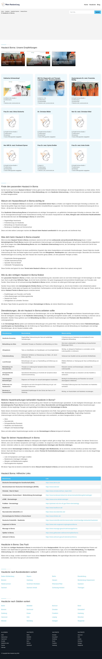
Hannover (80, 635)
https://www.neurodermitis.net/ (55, 512)
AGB (2, 635)
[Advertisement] (51, 26)
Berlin (28, 635)
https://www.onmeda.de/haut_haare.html (59, 491)
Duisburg (54, 639)
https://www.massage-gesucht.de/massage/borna (61, 528)
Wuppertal (80, 645)
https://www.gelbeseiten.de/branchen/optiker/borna (62, 533)
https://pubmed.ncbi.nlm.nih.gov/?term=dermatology (62, 503)
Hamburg (54, 645)
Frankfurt (54, 643)
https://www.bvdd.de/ (52, 487)
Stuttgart (80, 643)
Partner (3, 645)
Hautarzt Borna (24, 11)
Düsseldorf (55, 637)
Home (86, 4)
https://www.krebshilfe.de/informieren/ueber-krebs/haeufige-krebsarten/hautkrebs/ (72, 520)
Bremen (29, 643)
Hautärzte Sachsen (15, 11)
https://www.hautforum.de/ (54, 507)
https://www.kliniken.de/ (53, 516)
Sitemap (3, 647)
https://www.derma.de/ (53, 482)
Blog (98, 4)
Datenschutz (4, 637)
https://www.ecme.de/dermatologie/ (57, 499)
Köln (79, 637)
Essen (53, 641)
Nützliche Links (5, 643)
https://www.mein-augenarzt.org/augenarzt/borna (61, 524)
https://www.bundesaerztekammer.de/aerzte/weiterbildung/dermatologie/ (69, 495)
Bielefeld (29, 637)
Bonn (28, 641)
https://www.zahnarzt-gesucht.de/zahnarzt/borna (61, 537)
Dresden (54, 635)
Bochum (29, 639)
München (80, 641)
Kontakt (3, 641)
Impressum (4, 639)
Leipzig (79, 639)
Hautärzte (92, 4)
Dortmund (29, 645)
